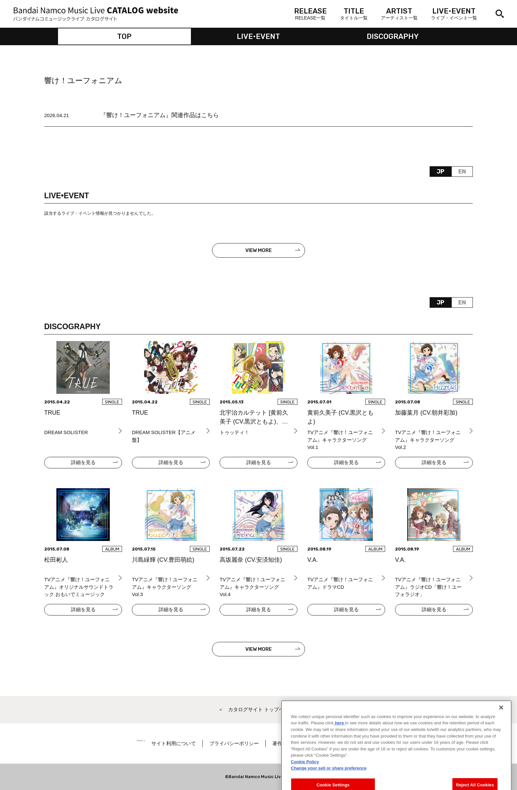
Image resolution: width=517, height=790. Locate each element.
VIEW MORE (258, 250)
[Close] (501, 715)
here (339, 731)
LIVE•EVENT (258, 36)
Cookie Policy (305, 769)
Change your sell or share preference (329, 776)
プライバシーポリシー (251, 743)
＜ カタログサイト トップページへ (258, 709)
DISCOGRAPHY (393, 36)
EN (462, 171)
